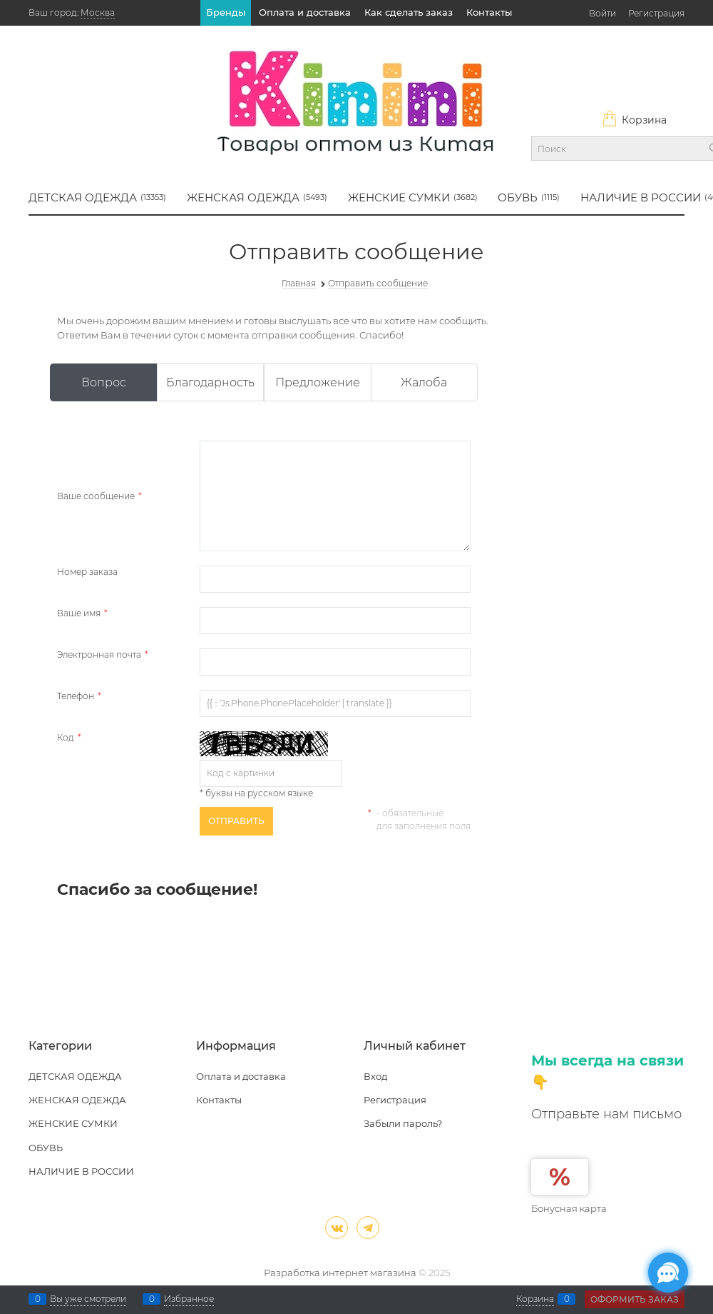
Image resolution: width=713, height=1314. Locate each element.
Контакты (489, 12)
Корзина (634, 120)
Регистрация (656, 13)
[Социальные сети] (668, 1273)
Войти (602, 13)
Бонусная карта (569, 1208)
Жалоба (424, 382)
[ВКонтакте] (336, 1227)
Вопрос (103, 382)
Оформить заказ (634, 1299)
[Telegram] (367, 1227)
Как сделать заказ (408, 12)
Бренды (225, 12)
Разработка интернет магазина (340, 1272)
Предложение (317, 382)
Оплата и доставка (305, 12)
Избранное (189, 1299)
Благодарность (210, 382)
